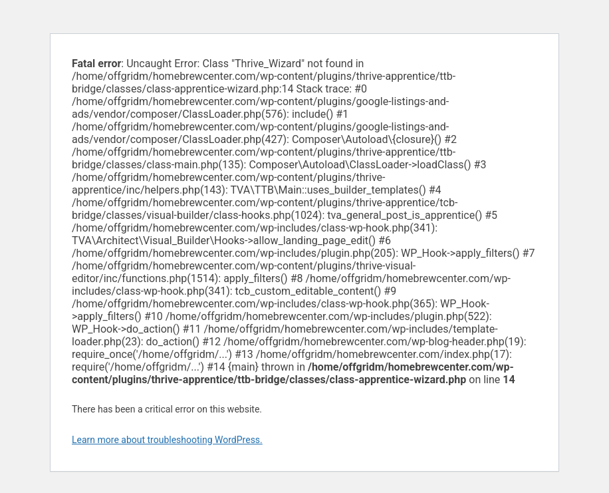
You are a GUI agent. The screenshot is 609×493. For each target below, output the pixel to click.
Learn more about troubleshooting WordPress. (167, 439)
